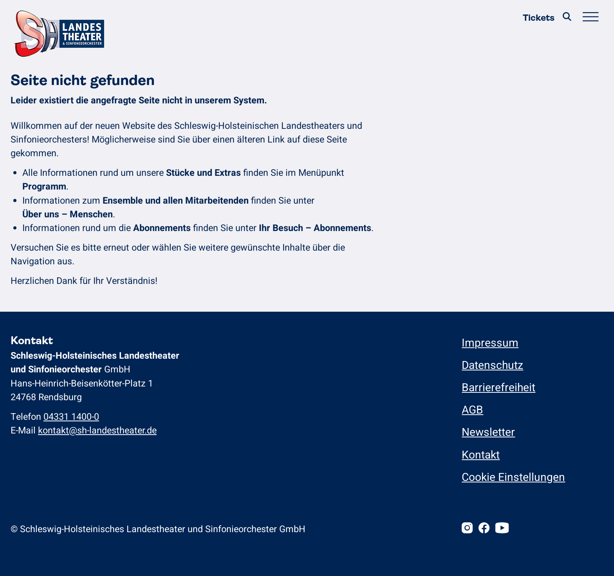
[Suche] (567, 18)
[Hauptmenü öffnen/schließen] (590, 18)
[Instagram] (467, 529)
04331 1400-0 (71, 417)
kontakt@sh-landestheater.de (97, 430)
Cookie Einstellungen (513, 477)
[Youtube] (502, 529)
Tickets (538, 18)
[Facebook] (484, 529)
